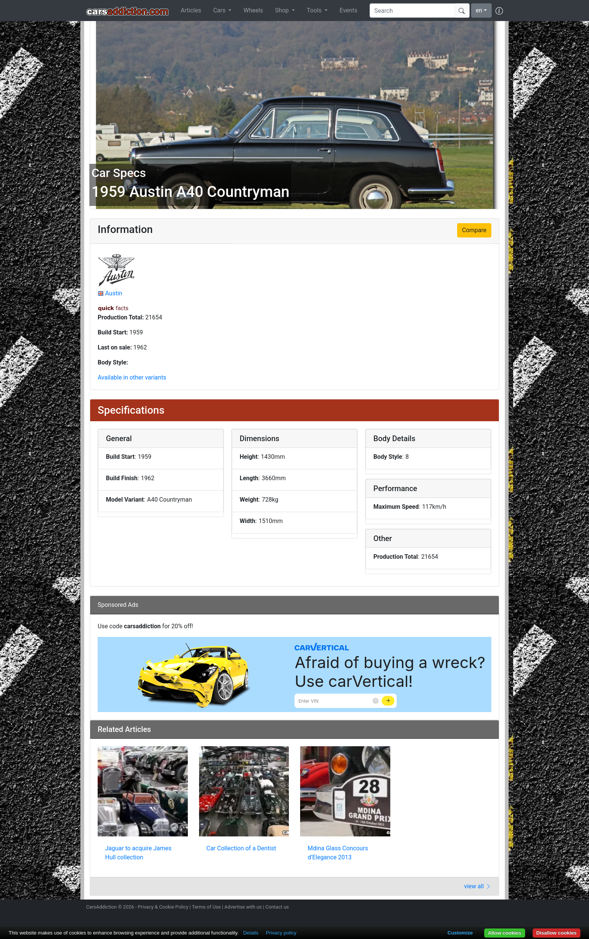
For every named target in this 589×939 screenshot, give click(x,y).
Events (348, 10)
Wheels (253, 10)
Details (250, 933)
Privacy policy (281, 933)
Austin (113, 293)
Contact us (277, 907)
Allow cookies (504, 933)
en (479, 10)
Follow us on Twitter (458, 907)
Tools (315, 10)
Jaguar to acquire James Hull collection (138, 853)
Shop (282, 10)
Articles (191, 10)
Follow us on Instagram (445, 907)
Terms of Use (206, 907)
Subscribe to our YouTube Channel (498, 907)
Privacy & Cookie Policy (163, 907)
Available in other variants (132, 377)
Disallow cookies (556, 933)
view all (477, 886)
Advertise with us (242, 907)
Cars (220, 10)
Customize (460, 933)
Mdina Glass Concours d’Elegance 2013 (338, 853)
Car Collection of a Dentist (241, 848)
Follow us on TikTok (485, 907)
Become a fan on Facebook (472, 907)
